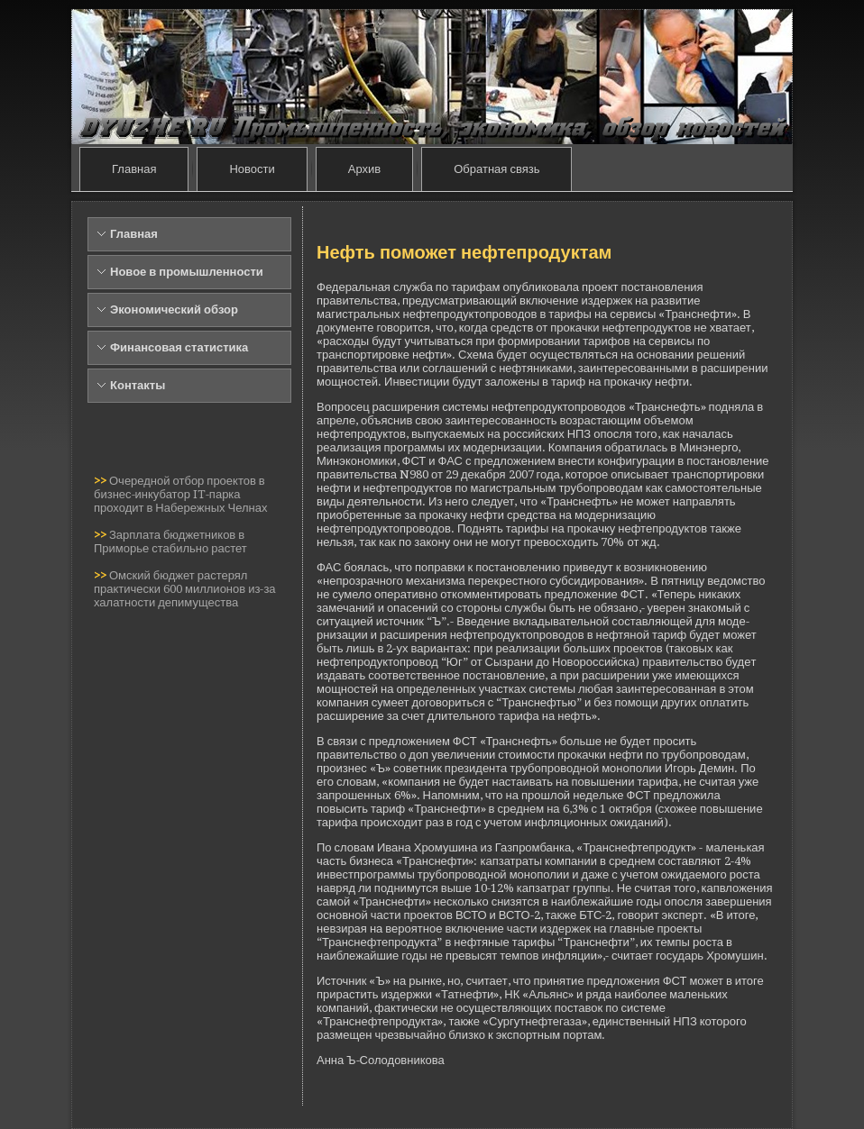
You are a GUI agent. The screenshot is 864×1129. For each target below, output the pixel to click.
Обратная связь (496, 169)
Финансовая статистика (179, 347)
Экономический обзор (174, 309)
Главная (134, 169)
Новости (251, 169)
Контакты (137, 385)
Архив (364, 169)
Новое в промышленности (186, 271)
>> (101, 480)
